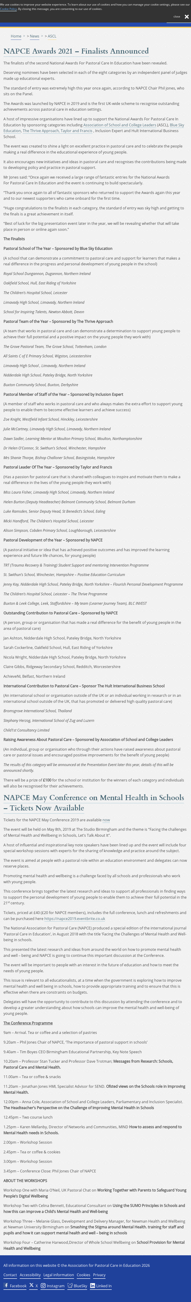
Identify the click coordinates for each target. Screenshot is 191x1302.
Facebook (14, 1285)
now (106, 819)
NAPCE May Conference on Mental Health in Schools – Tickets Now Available (93, 803)
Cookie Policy (8, 9)
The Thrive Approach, (42, 130)
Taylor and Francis (76, 130)
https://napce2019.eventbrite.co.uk (74, 918)
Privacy (99, 1274)
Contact (10, 1274)
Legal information (58, 1274)
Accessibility (30, 1274)
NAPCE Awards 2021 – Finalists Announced (76, 51)
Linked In (101, 1286)
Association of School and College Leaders (119, 124)
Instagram (52, 1286)
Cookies (83, 1274)
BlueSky (77, 1286)
